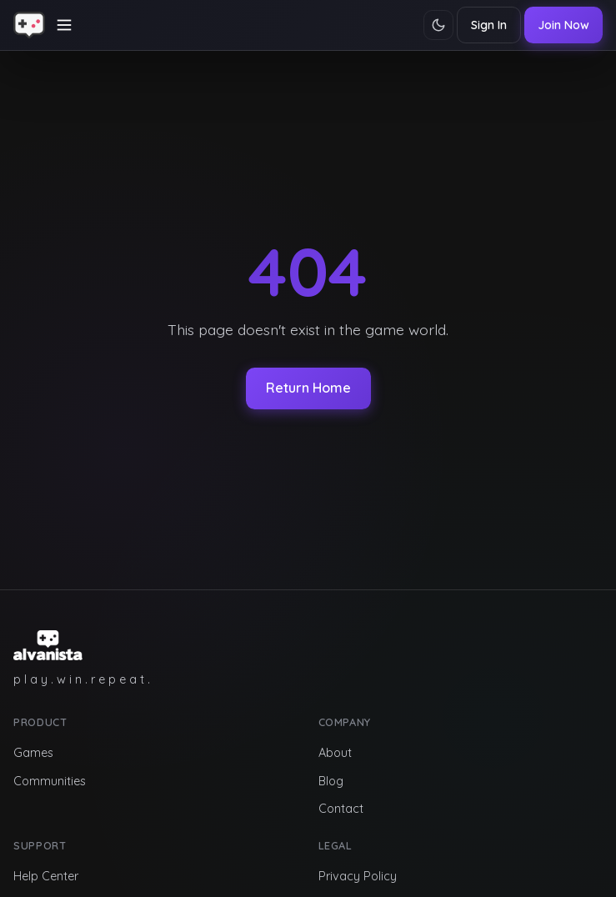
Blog (330, 781)
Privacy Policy (357, 876)
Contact (340, 808)
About (335, 752)
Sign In (489, 25)
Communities (49, 781)
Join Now (563, 25)
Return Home (308, 387)
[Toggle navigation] (64, 25)
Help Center (45, 876)
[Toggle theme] (438, 25)
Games (33, 752)
